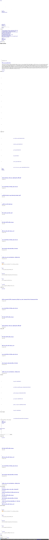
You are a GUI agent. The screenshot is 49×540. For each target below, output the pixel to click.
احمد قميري (3, 284)
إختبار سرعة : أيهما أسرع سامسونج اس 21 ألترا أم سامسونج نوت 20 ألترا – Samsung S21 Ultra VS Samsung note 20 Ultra (20, 299)
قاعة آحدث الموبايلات (4, 12)
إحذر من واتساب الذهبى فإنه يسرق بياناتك (8, 345)
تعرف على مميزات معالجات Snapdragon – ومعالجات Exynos (11, 257)
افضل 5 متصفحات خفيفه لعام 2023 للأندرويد (7, 34)
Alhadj (2, 515)
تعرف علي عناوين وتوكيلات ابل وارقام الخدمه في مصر (10, 186)
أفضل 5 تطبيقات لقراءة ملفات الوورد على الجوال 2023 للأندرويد (10, 31)
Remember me (2, 538)
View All (3, 71)
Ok (37, 539)
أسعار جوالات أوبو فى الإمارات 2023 (6, 33)
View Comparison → (26, 418)
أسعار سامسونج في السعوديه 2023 (6, 35)
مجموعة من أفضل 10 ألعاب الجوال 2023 (8, 222)
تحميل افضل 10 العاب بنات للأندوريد (6, 32)
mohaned (3, 262)
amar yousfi (3, 273)
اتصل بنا (3, 40)
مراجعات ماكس (4, 25)
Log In (6, 538)
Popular (3, 169)
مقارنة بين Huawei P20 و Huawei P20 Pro (18, 418)
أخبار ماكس (3, 11)
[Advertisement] (25, 18)
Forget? (8, 537)
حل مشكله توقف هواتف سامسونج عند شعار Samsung (10, 248)
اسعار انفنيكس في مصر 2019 (6, 62)
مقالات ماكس (3, 24)
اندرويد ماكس (3, 39)
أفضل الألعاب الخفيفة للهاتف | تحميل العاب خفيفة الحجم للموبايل (10, 30)
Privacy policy (39, 539)
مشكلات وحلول (4, 421)
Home (1, 41)
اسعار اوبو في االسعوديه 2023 (5, 36)
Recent (2, 168)
